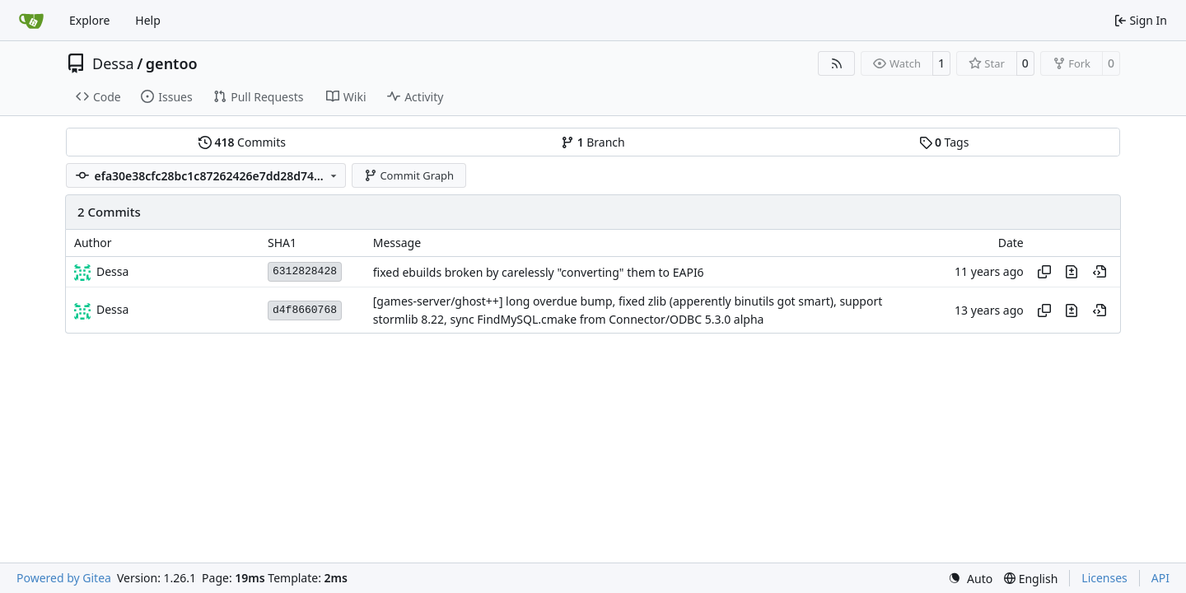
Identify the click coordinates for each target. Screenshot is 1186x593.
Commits (242, 142)
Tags (944, 142)
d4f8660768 (305, 310)
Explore (89, 20)
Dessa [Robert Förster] (112, 271)
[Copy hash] (1044, 271)
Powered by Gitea (63, 578)
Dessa (113, 63)
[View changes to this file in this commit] (1071, 271)
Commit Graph (409, 175)
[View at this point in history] (1099, 271)
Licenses (1104, 578)
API (1160, 578)
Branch (593, 142)
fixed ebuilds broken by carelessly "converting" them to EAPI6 (538, 272)
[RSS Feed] (837, 63)
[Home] (31, 20)
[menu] (970, 578)
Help (148, 20)
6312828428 (305, 271)
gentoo (172, 63)
